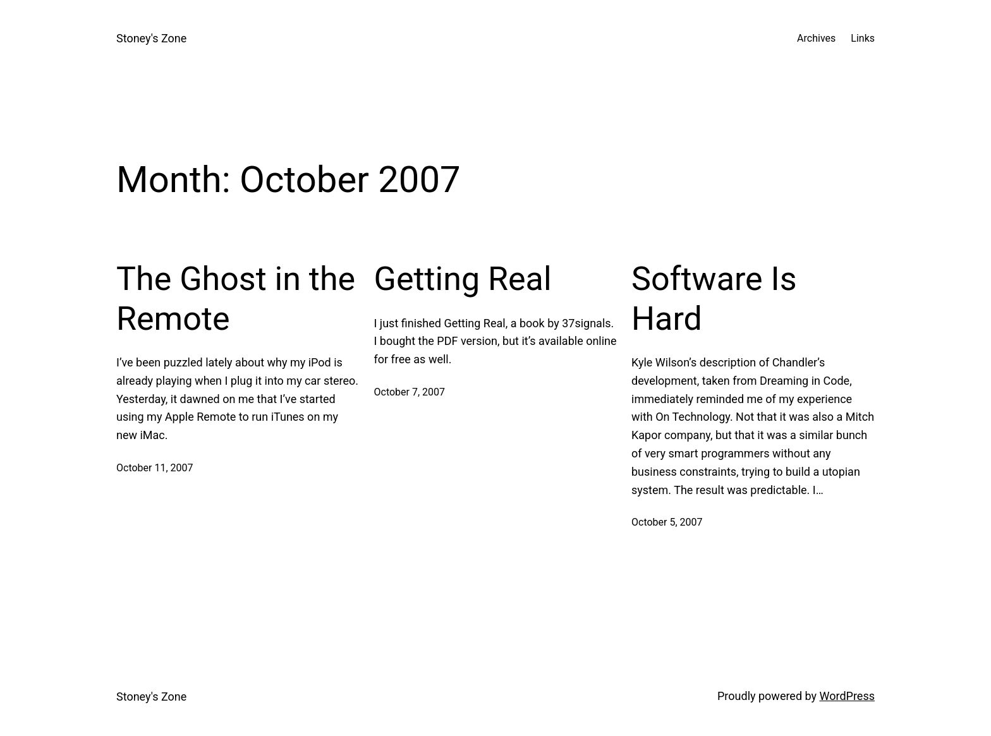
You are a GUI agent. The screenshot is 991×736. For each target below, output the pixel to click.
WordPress (847, 696)
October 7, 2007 (410, 392)
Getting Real (463, 279)
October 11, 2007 (154, 468)
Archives (816, 38)
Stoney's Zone (151, 38)
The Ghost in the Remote (235, 298)
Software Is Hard (714, 298)
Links (863, 38)
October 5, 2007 (667, 522)
